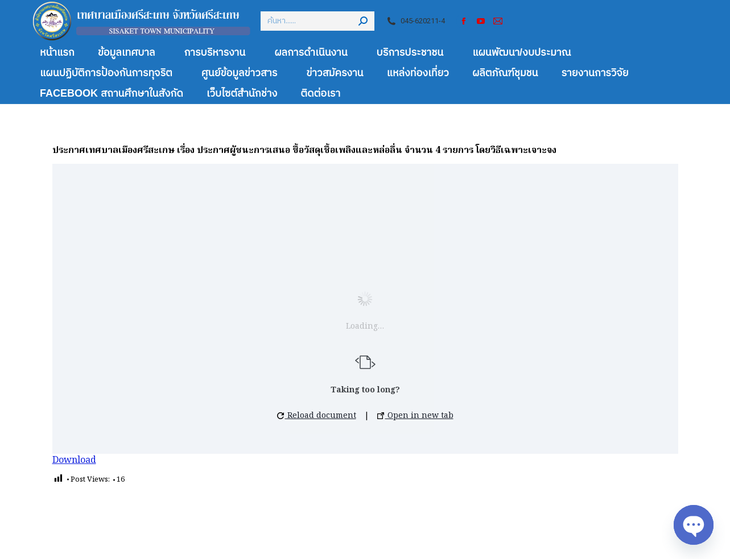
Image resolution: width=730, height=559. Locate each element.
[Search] (317, 21)
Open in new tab (415, 415)
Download (74, 460)
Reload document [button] (316, 415)
